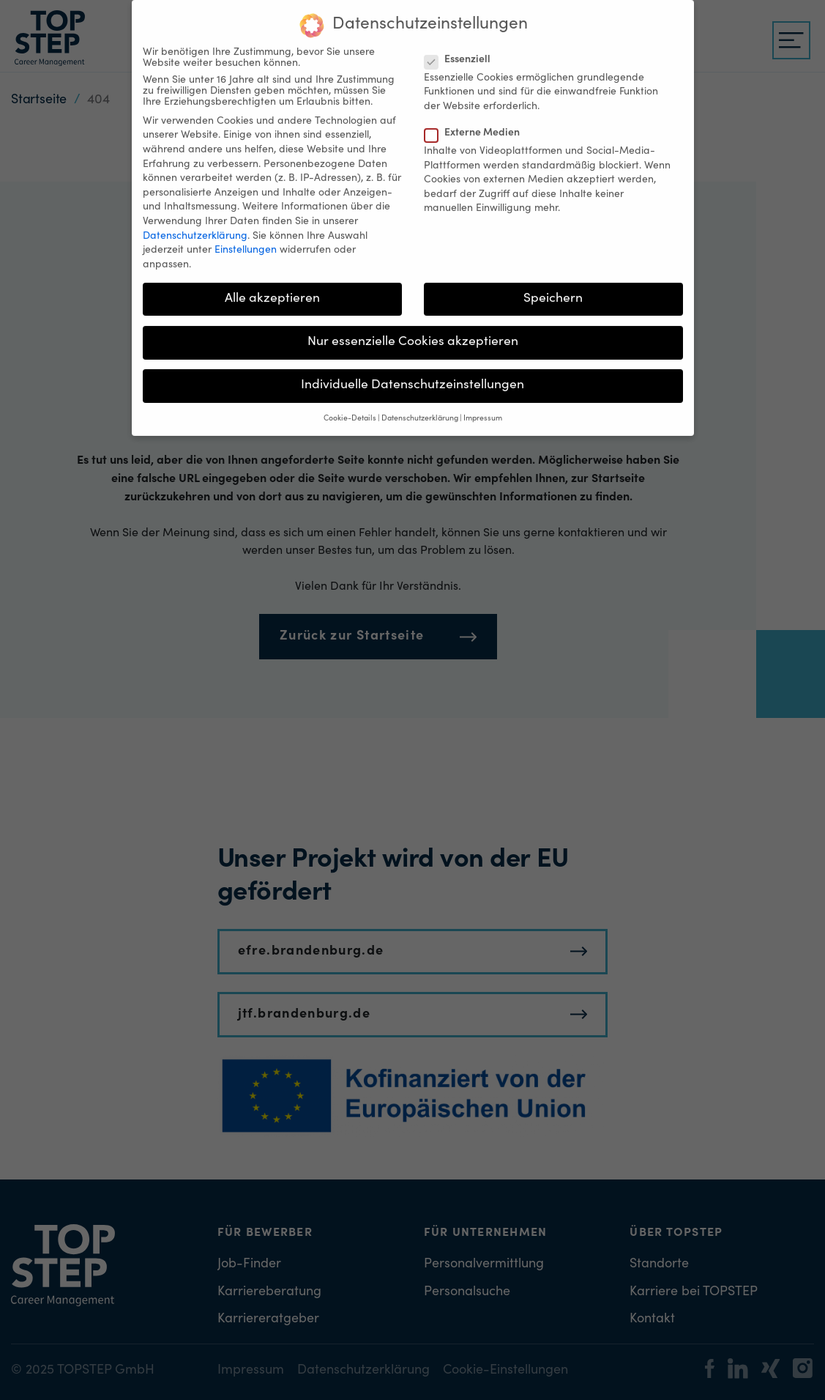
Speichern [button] (553, 288)
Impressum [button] (482, 408)
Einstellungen (245, 240)
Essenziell (462, 49)
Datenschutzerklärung (195, 226)
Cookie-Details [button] (350, 408)
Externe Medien (476, 123)
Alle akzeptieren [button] (272, 288)
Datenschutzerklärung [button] (419, 408)
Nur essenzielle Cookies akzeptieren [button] (412, 331)
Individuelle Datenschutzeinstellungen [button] (412, 374)
